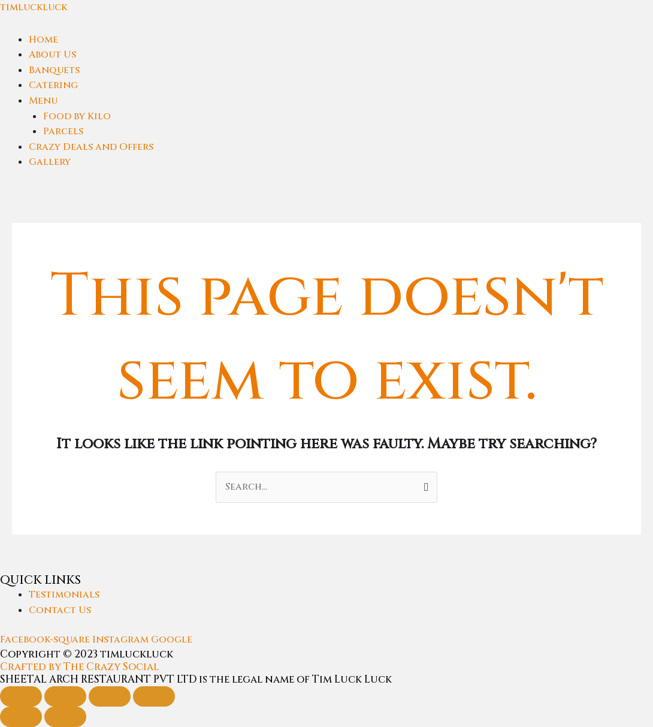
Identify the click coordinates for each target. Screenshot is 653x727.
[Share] (110, 696)
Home (43, 39)
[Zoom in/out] (21, 696)
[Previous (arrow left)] (21, 717)
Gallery (50, 161)
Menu (43, 100)
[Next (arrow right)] (65, 717)
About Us (52, 54)
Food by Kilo (77, 116)
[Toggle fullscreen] (65, 696)
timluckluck (33, 7)
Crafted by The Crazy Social (79, 667)
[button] (341, 101)
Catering (53, 85)
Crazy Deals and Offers (91, 146)
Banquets (54, 70)
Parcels (63, 131)
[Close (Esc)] (154, 696)
